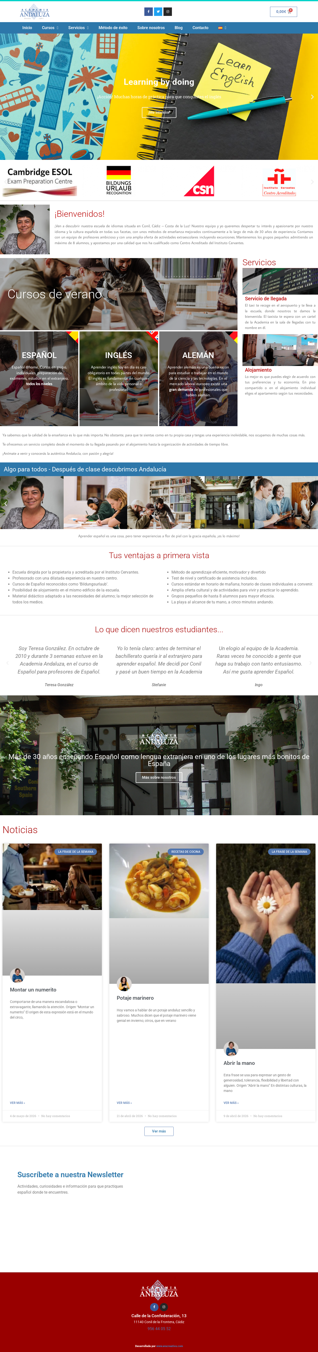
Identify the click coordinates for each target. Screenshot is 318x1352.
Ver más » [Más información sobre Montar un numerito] (17, 1103)
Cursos (50, 27)
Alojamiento (258, 370)
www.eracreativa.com (169, 1346)
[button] (5, 97)
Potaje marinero (135, 998)
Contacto (200, 27)
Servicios (78, 27)
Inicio (27, 27)
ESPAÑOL (39, 355)
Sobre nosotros (151, 27)
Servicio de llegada (266, 299)
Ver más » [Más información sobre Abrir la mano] (231, 1103)
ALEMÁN (198, 355)
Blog (179, 27)
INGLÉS (118, 355)
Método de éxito (113, 27)
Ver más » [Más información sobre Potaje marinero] (124, 1103)
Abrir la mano (239, 1063)
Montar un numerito (33, 990)
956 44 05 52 (159, 1328)
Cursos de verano (54, 294)
